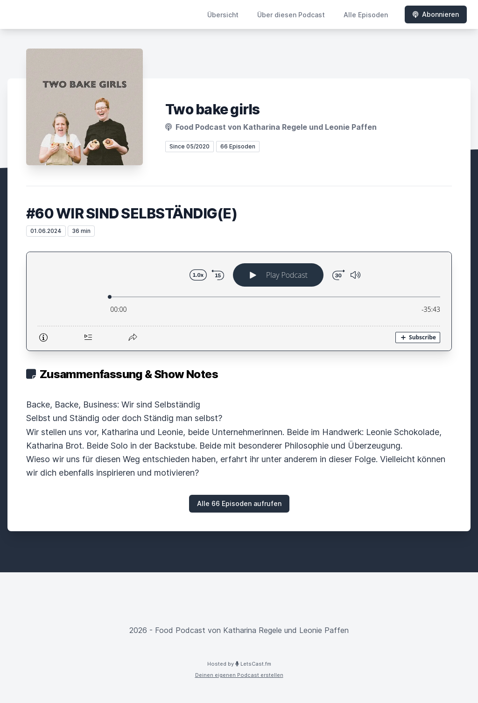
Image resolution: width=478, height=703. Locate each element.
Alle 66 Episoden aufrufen (239, 503)
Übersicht (223, 15)
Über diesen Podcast (291, 15)
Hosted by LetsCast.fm (239, 664)
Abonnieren (436, 14)
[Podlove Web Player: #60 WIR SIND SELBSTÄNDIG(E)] (239, 301)
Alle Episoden (366, 15)
